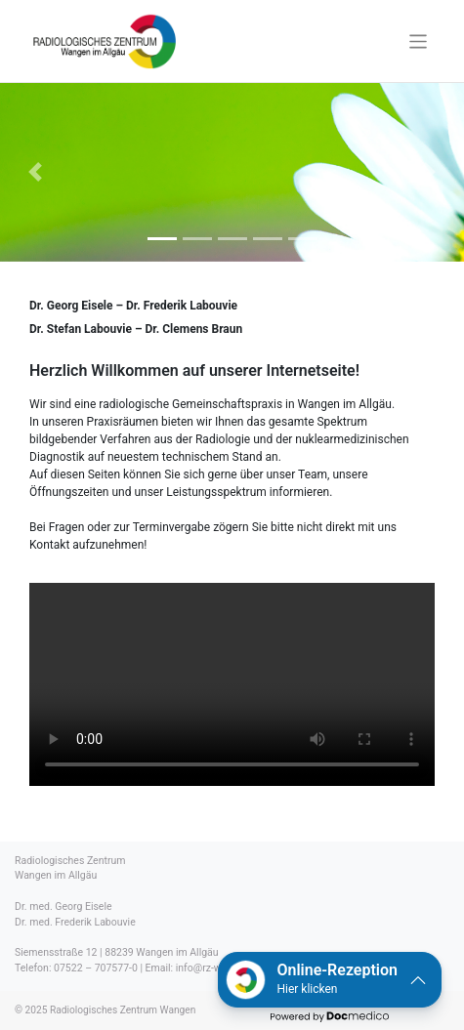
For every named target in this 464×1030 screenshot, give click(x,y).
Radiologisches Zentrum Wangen (122, 1010)
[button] (330, 980)
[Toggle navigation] (419, 41)
